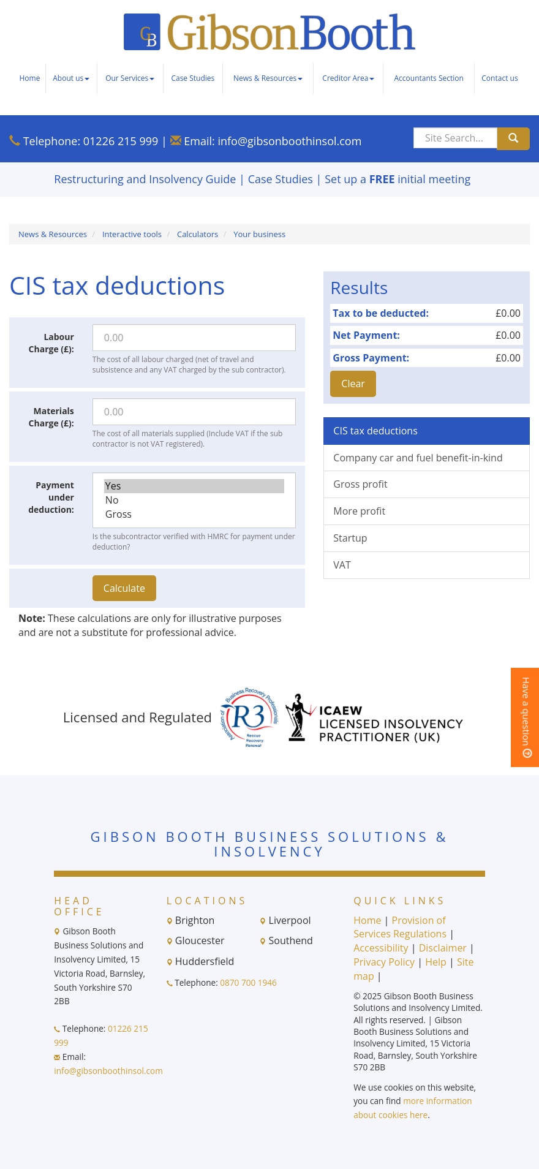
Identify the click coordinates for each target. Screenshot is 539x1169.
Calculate (124, 588)
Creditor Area (348, 78)
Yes (194, 486)
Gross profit (360, 484)
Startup (350, 538)
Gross (194, 514)
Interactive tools (132, 234)
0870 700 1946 (248, 982)
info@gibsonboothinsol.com (289, 141)
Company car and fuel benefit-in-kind (417, 457)
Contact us (499, 78)
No (194, 500)
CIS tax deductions (375, 430)
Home (29, 78)
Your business (259, 234)
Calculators (197, 234)
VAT (341, 565)
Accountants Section (429, 78)
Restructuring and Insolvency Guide (145, 179)
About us (71, 78)
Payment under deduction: (51, 497)
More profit (359, 511)
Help (436, 962)
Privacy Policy (384, 962)
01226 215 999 (121, 141)
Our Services (129, 78)
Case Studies (192, 78)
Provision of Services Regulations (400, 927)
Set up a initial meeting (397, 179)
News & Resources (268, 78)
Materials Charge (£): (51, 417)
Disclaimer (443, 948)
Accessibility (380, 948)
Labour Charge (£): (51, 343)
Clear (353, 383)
